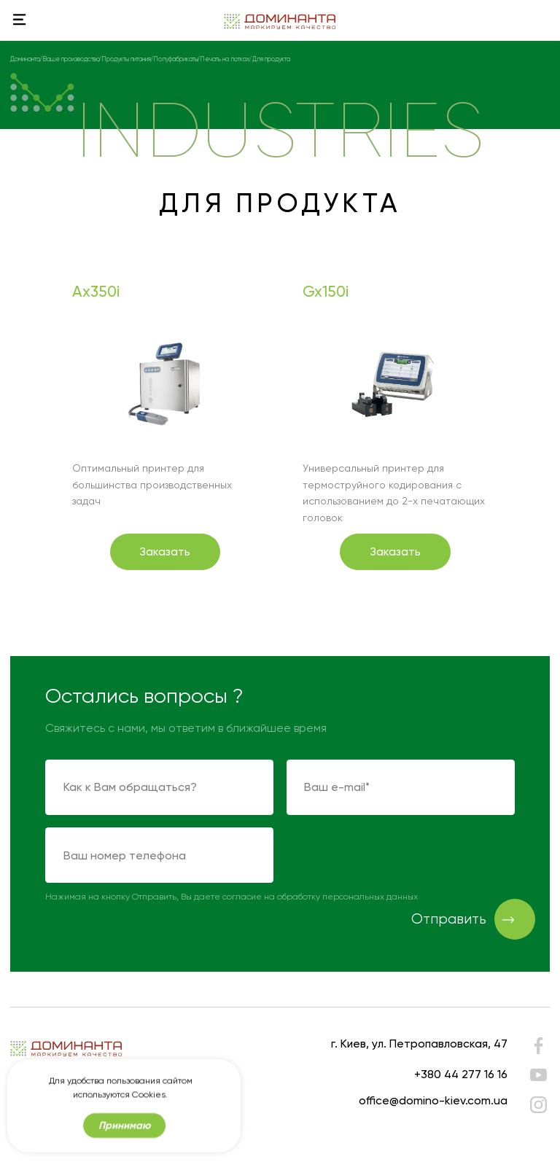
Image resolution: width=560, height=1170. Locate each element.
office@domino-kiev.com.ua (433, 1100)
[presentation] (397, 855)
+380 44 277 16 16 (461, 1074)
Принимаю (124, 1132)
